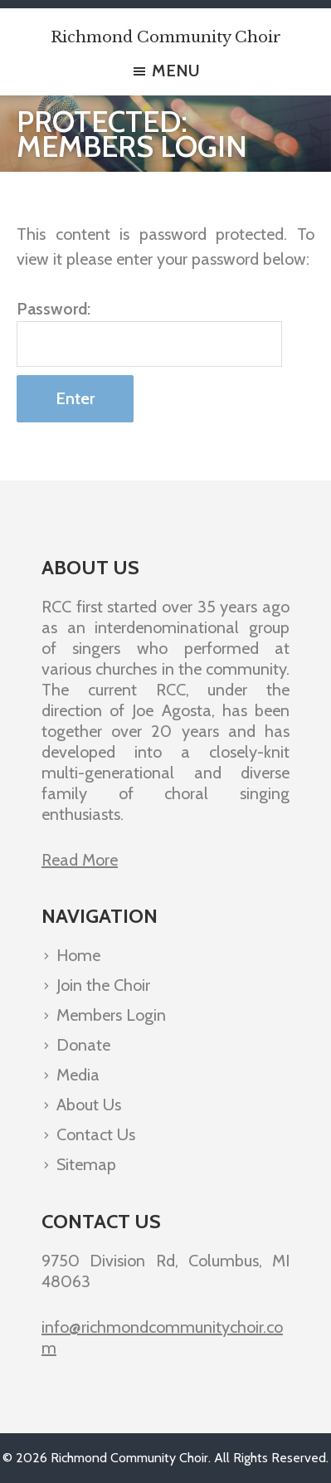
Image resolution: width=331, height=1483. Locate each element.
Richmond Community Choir (166, 37)
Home (78, 955)
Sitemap (86, 1164)
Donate (83, 1045)
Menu (176, 70)
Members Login (111, 1015)
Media (78, 1075)
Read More (79, 860)
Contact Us (95, 1134)
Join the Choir (103, 985)
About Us (88, 1105)
